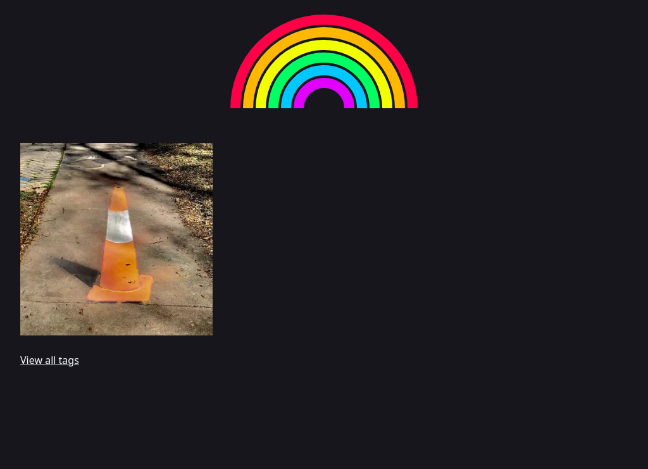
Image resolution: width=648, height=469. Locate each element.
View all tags (49, 360)
